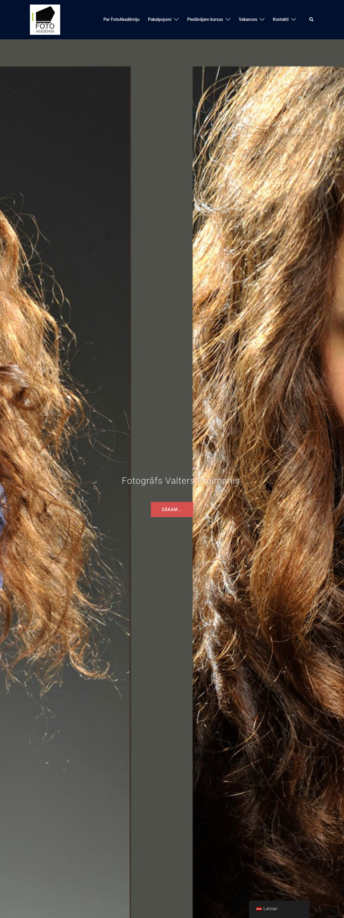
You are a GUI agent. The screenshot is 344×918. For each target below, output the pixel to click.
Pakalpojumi (160, 19)
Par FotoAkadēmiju (121, 19)
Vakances (248, 19)
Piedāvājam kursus (205, 19)
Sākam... (172, 509)
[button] (311, 19)
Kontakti (281, 19)
